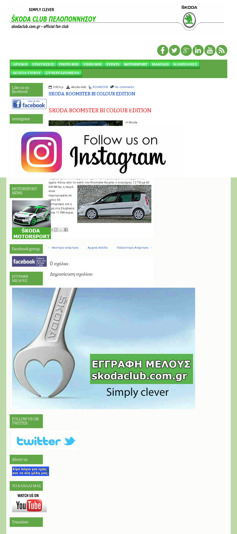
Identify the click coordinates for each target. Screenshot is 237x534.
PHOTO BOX (68, 64)
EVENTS (112, 64)
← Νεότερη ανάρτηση (62, 247)
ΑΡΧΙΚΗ (20, 64)
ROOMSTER (100, 87)
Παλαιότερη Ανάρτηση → (135, 247)
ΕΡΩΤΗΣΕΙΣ (43, 64)
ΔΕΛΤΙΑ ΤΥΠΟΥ (27, 73)
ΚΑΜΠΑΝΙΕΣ (185, 64)
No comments (124, 87)
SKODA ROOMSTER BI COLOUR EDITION (92, 94)
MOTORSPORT (135, 64)
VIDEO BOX (92, 64)
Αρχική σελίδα (97, 247)
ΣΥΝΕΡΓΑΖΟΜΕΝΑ (62, 73)
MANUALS (160, 64)
